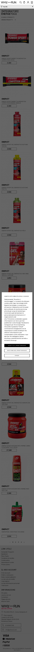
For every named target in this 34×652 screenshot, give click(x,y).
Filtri (5, 7)
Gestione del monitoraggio (17, 350)
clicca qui (13, 340)
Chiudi (17, 355)
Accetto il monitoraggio (17, 345)
